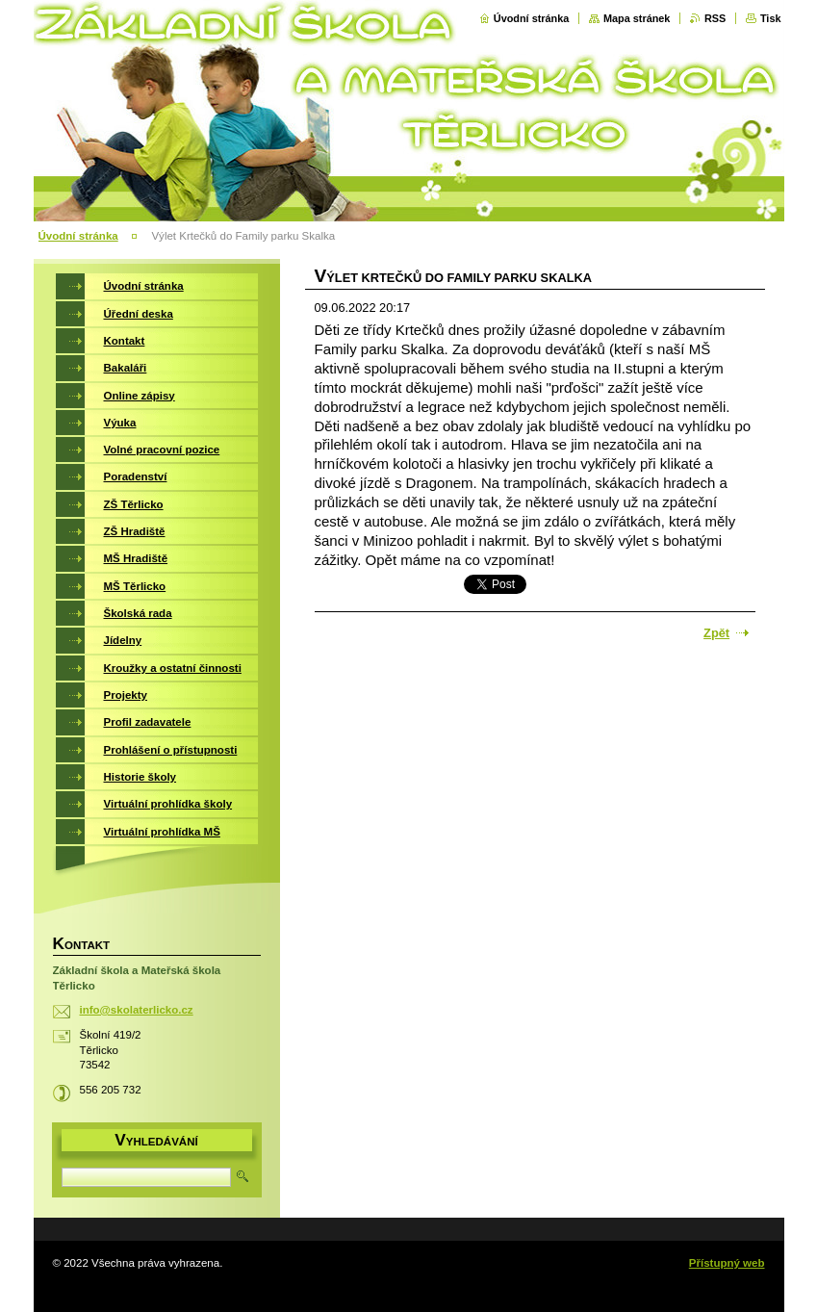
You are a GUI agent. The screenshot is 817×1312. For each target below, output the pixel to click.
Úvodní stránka (532, 18)
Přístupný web (727, 1263)
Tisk (770, 18)
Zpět (716, 633)
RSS (715, 18)
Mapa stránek (637, 18)
